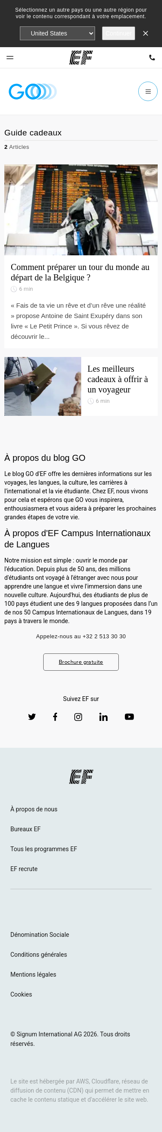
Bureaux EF (25, 829)
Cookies (21, 994)
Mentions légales (33, 974)
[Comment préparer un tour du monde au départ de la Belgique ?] (81, 256)
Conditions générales (38, 954)
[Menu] (148, 91)
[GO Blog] (33, 92)
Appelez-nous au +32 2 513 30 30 (81, 636)
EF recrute (24, 868)
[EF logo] (81, 777)
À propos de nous (33, 809)
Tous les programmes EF (43, 849)
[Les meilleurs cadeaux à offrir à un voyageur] (81, 386)
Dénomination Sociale (39, 934)
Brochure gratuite (81, 662)
